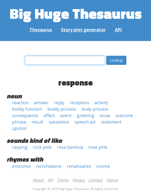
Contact (96, 179)
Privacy (79, 179)
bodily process (61, 109)
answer (41, 103)
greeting (85, 115)
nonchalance (49, 166)
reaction (20, 103)
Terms (63, 179)
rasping (20, 147)
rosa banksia (70, 147)
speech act (85, 122)
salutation (59, 122)
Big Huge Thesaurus (76, 13)
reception (79, 103)
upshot (19, 128)
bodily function (27, 109)
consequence (25, 115)
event (65, 115)
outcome (124, 115)
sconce (103, 166)
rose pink (97, 147)
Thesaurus (40, 30)
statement (111, 122)
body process (95, 109)
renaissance (79, 166)
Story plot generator (83, 30)
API (118, 30)
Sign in (112, 179)
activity (101, 103)
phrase (19, 122)
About (38, 179)
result (37, 122)
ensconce (21, 166)
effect (49, 115)
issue (105, 115)
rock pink (42, 147)
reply (59, 103)
